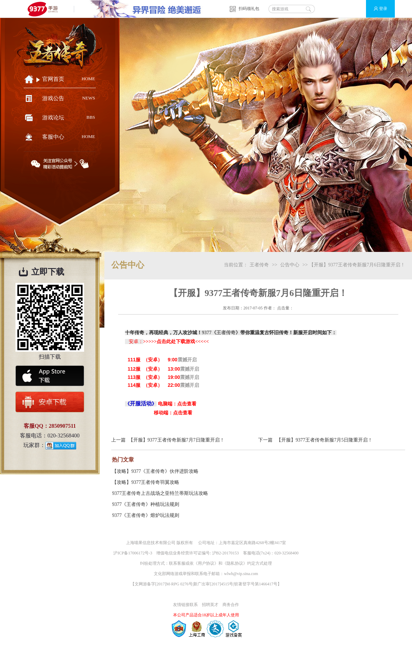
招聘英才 (210, 604)
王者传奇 (259, 264)
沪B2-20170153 (225, 553)
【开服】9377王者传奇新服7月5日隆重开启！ (324, 440)
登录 (377, 9)
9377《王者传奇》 (221, 332)
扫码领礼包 (249, 8)
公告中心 (289, 264)
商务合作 (230, 604)
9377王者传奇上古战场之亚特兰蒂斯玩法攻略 (160, 493)
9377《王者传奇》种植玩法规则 (145, 504)
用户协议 (206, 563)
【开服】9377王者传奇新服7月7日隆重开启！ (176, 440)
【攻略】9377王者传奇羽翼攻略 (145, 482)
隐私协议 (235, 563)
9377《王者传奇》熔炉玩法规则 (145, 515)
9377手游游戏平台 (45, 9)
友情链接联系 (185, 604)
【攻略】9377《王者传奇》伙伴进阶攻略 (155, 471)
